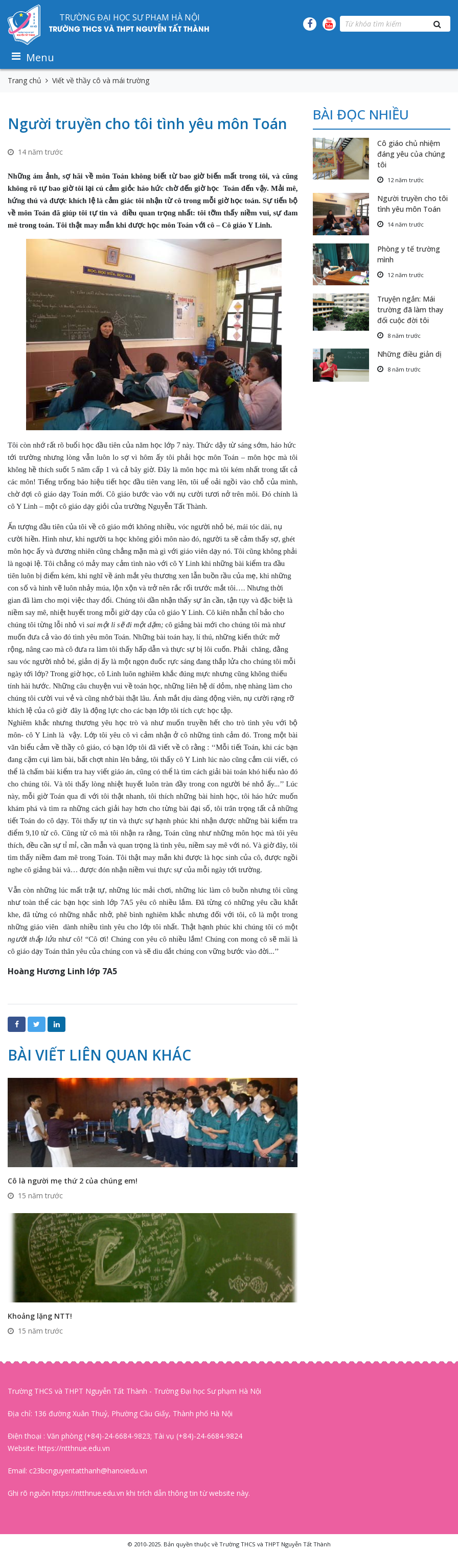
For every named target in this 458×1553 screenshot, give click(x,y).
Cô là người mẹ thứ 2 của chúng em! (73, 1181)
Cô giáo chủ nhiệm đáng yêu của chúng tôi (411, 153)
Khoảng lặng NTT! (40, 1316)
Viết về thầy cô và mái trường (100, 80)
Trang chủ (24, 80)
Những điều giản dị (409, 354)
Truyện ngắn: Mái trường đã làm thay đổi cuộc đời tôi (410, 309)
